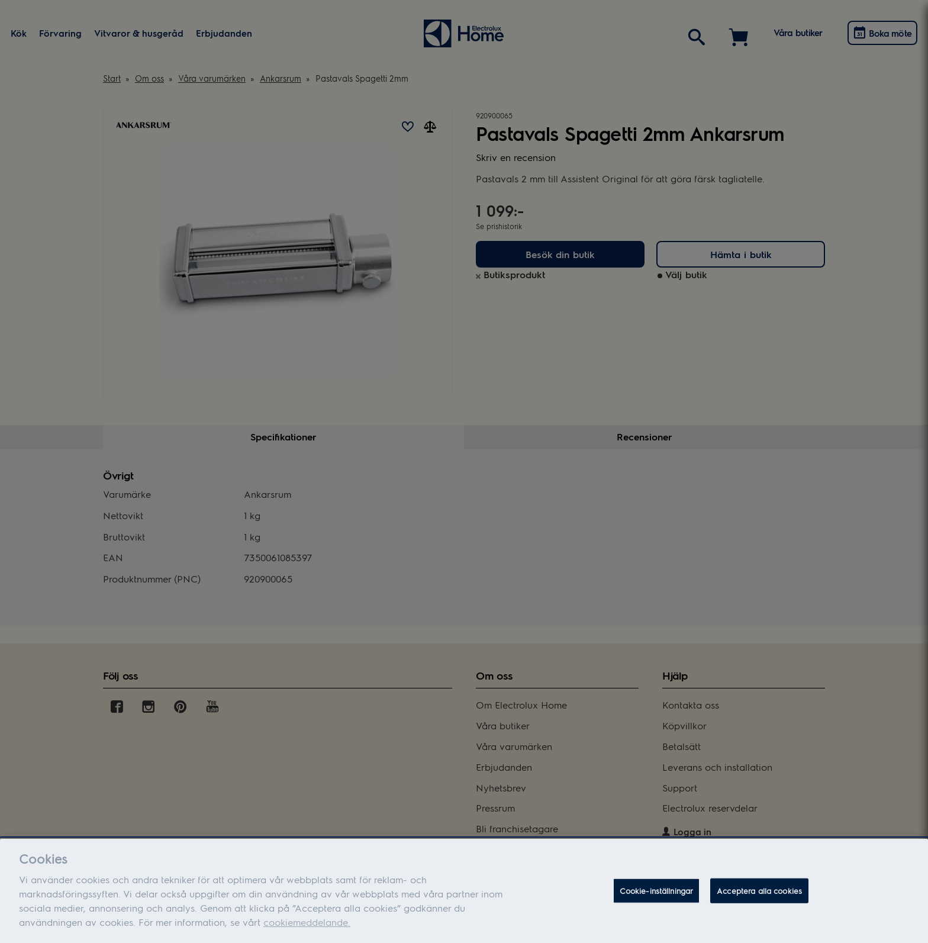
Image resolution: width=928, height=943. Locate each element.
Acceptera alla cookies (759, 896)
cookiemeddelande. (306, 927)
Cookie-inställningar (657, 896)
